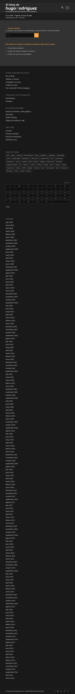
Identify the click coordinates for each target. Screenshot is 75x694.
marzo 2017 (10, 517)
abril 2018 (9, 478)
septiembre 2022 (12, 335)
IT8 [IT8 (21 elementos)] (20, 164)
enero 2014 (10, 627)
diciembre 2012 (11, 663)
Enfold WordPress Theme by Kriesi (34, 691)
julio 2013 (9, 645)
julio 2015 (9, 574)
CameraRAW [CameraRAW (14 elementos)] (60, 155)
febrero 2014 (10, 624)
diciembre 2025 (11, 240)
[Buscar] (61, 7)
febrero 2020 (10, 416)
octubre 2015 (10, 568)
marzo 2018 (10, 481)
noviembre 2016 (11, 529)
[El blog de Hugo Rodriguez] (31, 7)
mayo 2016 (10, 547)
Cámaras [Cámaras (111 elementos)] (24, 161)
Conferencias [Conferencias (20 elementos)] (10, 161)
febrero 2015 (10, 589)
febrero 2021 (10, 383)
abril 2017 (9, 514)
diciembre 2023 (11, 294)
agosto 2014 (10, 606)
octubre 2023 (10, 300)
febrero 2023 (10, 321)
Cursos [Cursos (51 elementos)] (18, 161)
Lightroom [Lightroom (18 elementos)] (25, 164)
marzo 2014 (10, 621)
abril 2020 (9, 410)
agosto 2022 (10, 338)
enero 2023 (10, 323)
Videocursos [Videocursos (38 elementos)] (64, 168)
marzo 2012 (10, 678)
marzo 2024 (10, 288)
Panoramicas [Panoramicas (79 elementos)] (10, 168)
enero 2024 (10, 291)
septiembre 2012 (12, 672)
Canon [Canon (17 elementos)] (8, 158)
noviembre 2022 (11, 329)
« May (7, 207)
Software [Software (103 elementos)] (36, 168)
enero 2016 (10, 559)
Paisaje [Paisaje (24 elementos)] (64, 164)
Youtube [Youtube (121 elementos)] (22, 171)
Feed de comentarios (13, 137)
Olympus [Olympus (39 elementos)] (57, 164)
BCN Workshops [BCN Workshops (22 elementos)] (28, 155)
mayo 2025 (10, 255)
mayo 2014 (10, 615)
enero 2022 (10, 359)
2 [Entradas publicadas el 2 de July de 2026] (37, 189)
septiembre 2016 (12, 535)
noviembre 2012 (11, 666)
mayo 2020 (10, 407)
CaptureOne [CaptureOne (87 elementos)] (25, 158)
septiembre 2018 (12, 464)
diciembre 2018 (11, 455)
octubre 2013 (10, 636)
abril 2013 (9, 654)
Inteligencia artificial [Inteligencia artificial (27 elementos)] (12, 164)
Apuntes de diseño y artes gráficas (18, 111)
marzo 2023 (10, 318)
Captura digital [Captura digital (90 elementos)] (16, 158)
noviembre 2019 (11, 422)
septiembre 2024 (12, 270)
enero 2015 (10, 592)
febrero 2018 (10, 484)
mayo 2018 (10, 475)
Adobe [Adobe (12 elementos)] (13, 155)
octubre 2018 (10, 461)
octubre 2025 (10, 246)
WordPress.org (11, 140)
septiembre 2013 (12, 639)
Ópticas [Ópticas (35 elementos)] (29, 171)
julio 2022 (9, 341)
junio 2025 (9, 252)
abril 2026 (9, 228)
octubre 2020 (10, 395)
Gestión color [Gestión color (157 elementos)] (50, 161)
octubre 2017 (10, 496)
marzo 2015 (10, 586)
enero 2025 (10, 264)
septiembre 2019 (12, 428)
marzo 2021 (10, 380)
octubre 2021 (10, 368)
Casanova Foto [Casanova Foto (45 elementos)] (45, 158)
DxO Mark (9, 114)
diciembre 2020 (11, 389)
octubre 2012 (10, 669)
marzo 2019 (10, 446)
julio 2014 (9, 609)
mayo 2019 (10, 440)
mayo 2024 (10, 282)
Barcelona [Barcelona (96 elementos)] (19, 155)
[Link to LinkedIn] (61, 691)
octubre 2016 (10, 532)
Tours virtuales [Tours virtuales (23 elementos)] (50, 168)
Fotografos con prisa (13, 82)
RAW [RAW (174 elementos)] (23, 168)
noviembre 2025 (11, 243)
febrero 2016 (10, 556)
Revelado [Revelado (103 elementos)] (29, 168)
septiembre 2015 (12, 571)
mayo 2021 (10, 377)
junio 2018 (9, 472)
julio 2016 (9, 541)
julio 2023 (9, 306)
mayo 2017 (10, 511)
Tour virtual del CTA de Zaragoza (18, 88)
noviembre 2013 (11, 633)
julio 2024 (9, 276)
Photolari (9, 101)
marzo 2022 (10, 353)
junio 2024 (9, 279)
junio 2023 (9, 309)
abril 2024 (9, 285)
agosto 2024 (10, 273)
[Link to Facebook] (54, 691)
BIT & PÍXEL (10, 76)
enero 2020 (10, 419)
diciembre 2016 (11, 526)
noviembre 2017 (11, 493)
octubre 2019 (10, 425)
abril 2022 (9, 350)
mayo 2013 (10, 651)
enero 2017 (10, 523)
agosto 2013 (10, 642)
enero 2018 (10, 487)
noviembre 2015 (11, 565)
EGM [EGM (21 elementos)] (30, 161)
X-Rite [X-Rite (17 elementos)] (16, 171)
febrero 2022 (10, 356)
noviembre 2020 (11, 392)
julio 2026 (9, 222)
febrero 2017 (10, 520)
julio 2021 (9, 374)
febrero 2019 (10, 449)
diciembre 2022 (11, 326)
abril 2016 (9, 550)
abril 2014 (9, 618)
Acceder (9, 131)
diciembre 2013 (11, 630)
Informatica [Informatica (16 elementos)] (59, 161)
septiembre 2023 (12, 303)
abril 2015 (9, 583)
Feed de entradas (12, 134)
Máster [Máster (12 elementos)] (46, 164)
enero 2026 (10, 237)
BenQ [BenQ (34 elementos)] (36, 155)
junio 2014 (9, 612)
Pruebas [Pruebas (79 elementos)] (18, 168)
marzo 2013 (10, 657)
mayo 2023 (10, 312)
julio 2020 (9, 401)
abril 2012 (9, 675)
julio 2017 (9, 505)
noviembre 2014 (11, 598)
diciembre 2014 (11, 595)
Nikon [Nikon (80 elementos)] (51, 164)
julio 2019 (9, 434)
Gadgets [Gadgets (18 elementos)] (42, 161)
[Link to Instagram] (67, 691)
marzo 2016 (10, 553)
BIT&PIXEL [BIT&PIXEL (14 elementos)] (43, 155)
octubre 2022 (10, 332)
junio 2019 (9, 437)
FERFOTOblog (11, 117)
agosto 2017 (10, 502)
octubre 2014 (10, 601)
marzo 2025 (10, 261)
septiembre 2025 (12, 249)
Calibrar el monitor (12, 79)
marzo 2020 (10, 413)
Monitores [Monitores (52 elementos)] (39, 164)
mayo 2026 (10, 225)
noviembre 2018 (11, 458)
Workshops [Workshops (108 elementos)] (10, 171)
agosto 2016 (10, 538)
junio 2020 (9, 404)
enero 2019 (10, 452)
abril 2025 (9, 258)
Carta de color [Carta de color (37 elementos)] (34, 158)
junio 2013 (9, 648)
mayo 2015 (10, 580)
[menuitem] (61, 7)
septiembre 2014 (12, 604)
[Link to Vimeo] (64, 691)
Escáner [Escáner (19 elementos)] (36, 161)
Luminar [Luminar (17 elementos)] (33, 164)
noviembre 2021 (11, 365)
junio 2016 (9, 544)
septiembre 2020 (12, 398)
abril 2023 (9, 315)
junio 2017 (9, 508)
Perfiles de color (11, 85)
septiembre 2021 (12, 371)
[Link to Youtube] (57, 691)
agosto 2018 (10, 466)
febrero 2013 (10, 660)
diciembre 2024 (11, 267)
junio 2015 (9, 577)
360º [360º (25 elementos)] (8, 155)
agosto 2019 (10, 431)
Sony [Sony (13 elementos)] (42, 168)
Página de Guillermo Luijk (15, 120)
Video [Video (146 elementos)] (57, 168)
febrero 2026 (10, 234)
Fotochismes (10, 98)
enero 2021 (10, 386)
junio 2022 (9, 344)
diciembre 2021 (11, 362)
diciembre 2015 (11, 562)
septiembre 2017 (12, 499)
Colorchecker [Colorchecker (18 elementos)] (59, 158)
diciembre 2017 (11, 490)
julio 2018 (9, 469)
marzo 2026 (10, 231)
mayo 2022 (10, 347)
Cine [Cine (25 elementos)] (52, 158)
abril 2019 (9, 443)
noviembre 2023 (11, 297)
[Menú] (66, 7)
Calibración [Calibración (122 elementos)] (52, 155)
